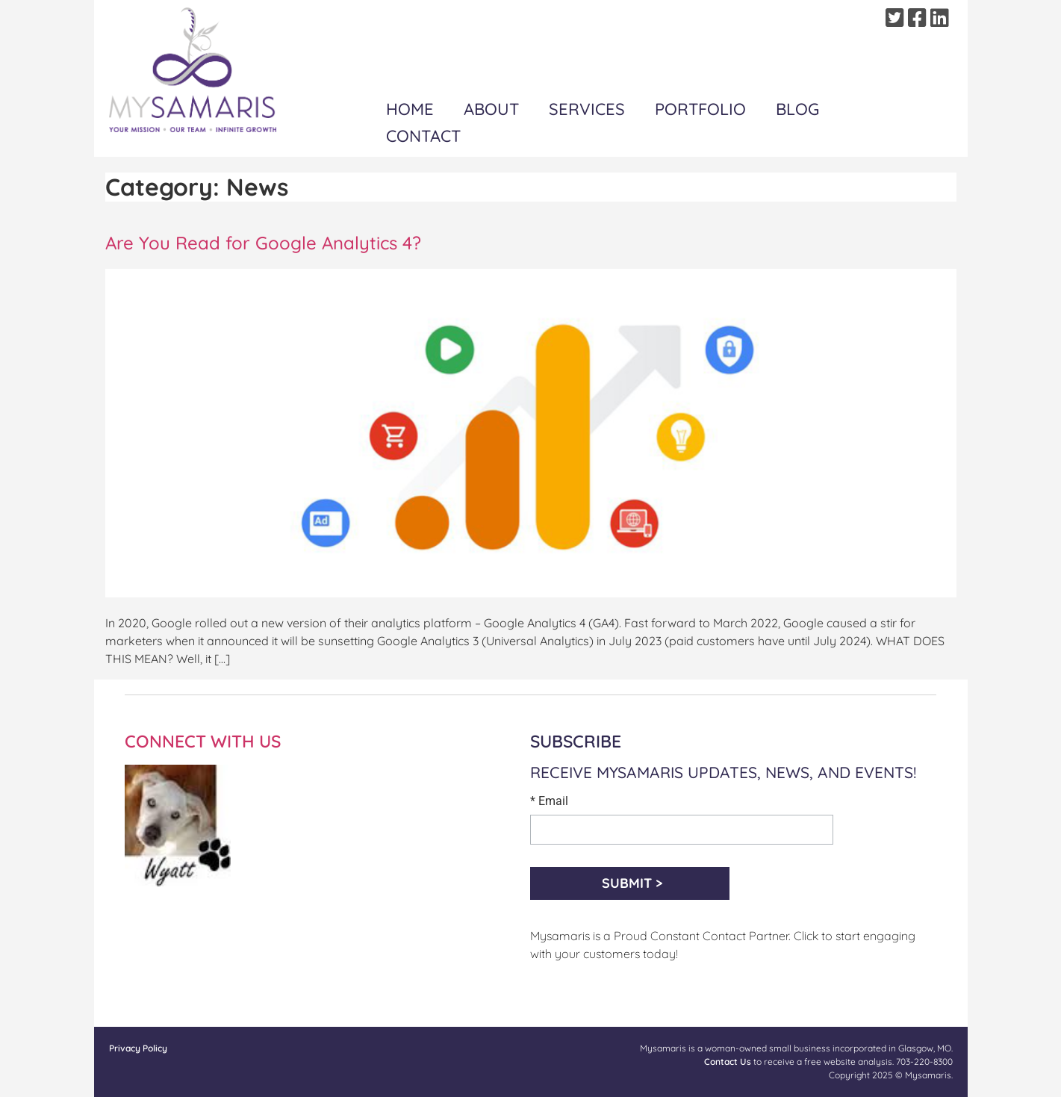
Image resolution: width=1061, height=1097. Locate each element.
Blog (797, 109)
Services (587, 109)
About (491, 109)
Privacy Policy (138, 1048)
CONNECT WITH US (203, 741)
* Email (549, 801)
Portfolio (700, 109)
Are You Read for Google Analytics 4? (263, 242)
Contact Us (727, 1061)
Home (410, 109)
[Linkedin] (941, 17)
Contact (423, 135)
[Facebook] (919, 17)
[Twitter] (897, 17)
